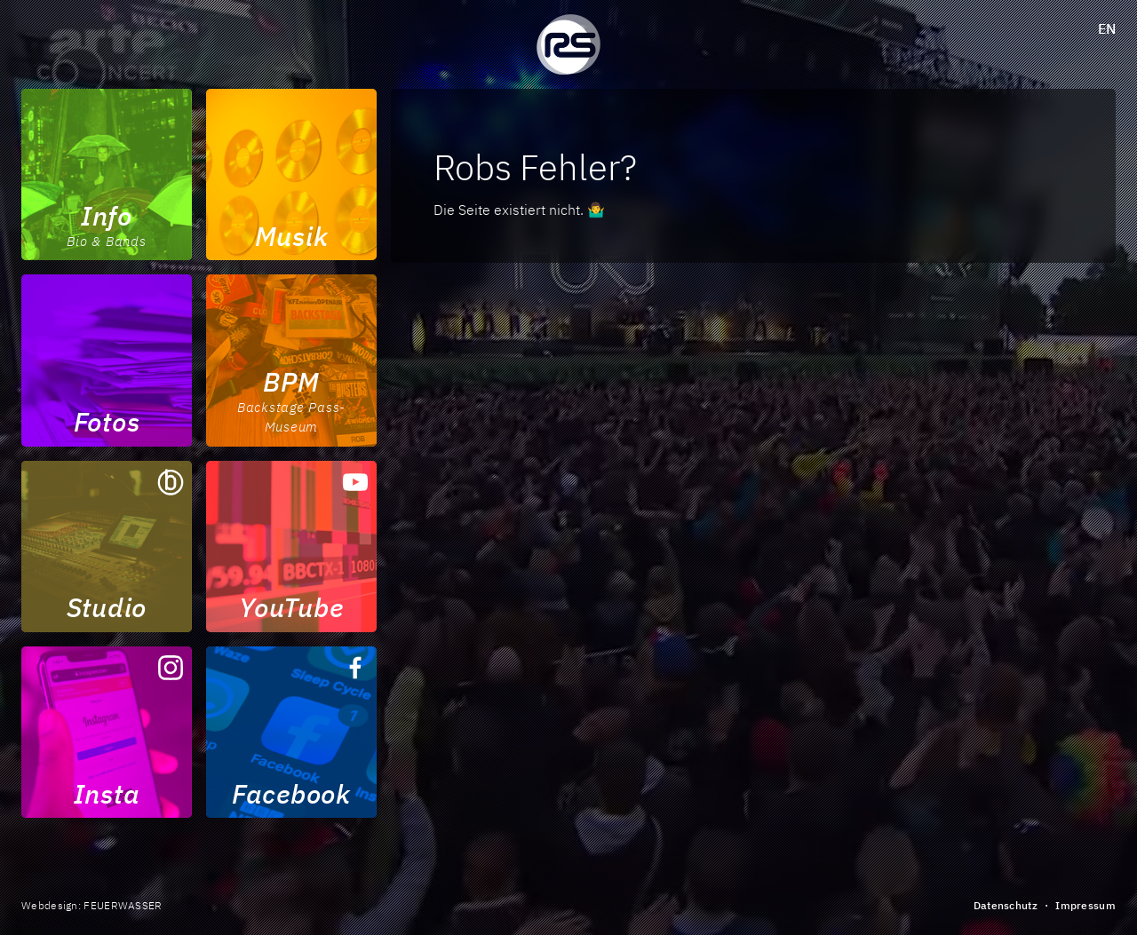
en (1107, 28)
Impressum (1085, 905)
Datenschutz (1006, 905)
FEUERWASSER (122, 905)
